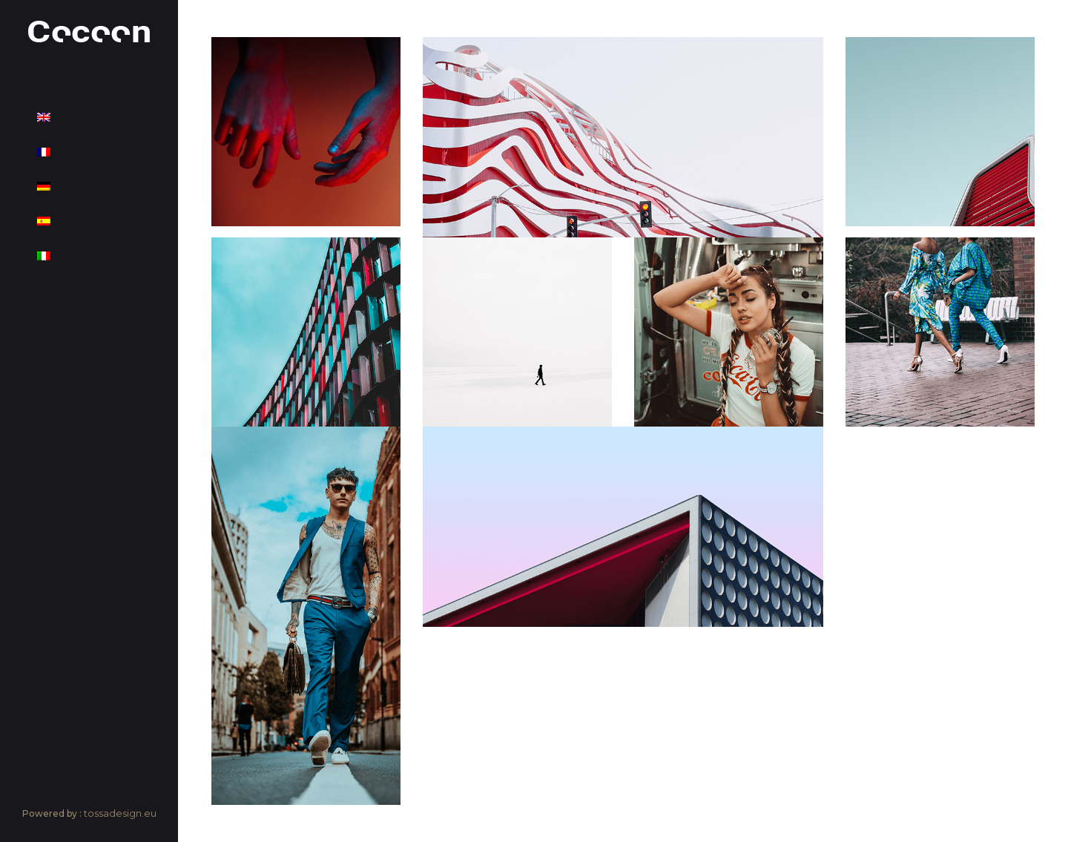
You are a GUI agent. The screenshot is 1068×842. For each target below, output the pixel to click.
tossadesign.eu (120, 813)
